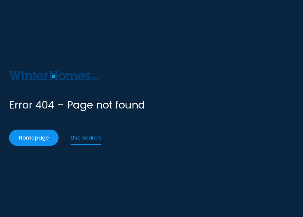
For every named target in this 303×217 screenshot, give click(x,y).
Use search (86, 137)
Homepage (34, 137)
